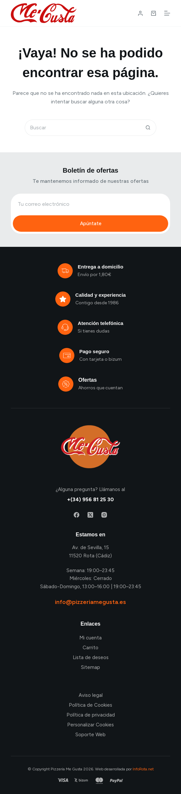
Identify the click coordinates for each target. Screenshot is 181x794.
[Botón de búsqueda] (148, 127)
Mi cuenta (90, 638)
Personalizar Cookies (90, 725)
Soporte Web (90, 735)
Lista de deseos (91, 657)
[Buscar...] (82, 127)
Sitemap (90, 667)
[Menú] (167, 13)
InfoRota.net (143, 769)
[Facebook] (76, 515)
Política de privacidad (90, 715)
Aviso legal (91, 695)
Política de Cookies (90, 705)
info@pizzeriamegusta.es (90, 602)
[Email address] (90, 204)
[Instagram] (104, 515)
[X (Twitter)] (90, 515)
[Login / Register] (140, 13)
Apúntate (90, 223)
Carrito (90, 648)
